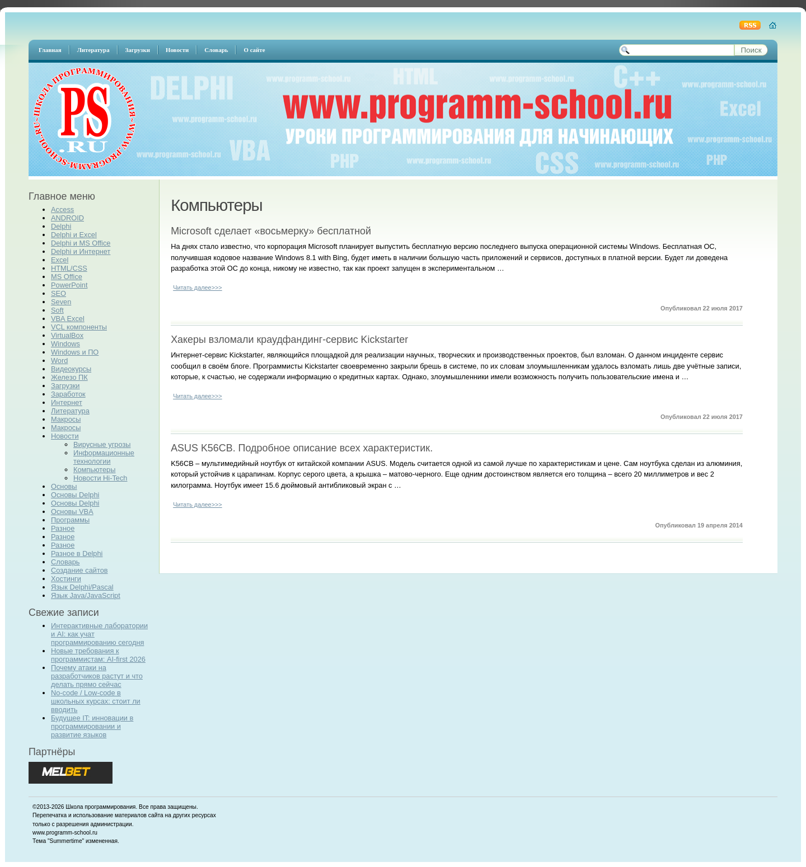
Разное (62, 528)
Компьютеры (94, 469)
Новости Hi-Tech (100, 478)
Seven (61, 302)
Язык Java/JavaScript (85, 595)
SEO (58, 293)
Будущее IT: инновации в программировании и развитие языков (92, 726)
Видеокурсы (71, 369)
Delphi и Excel (74, 234)
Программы (70, 520)
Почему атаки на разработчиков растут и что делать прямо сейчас (97, 676)
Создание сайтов (79, 570)
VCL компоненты (79, 327)
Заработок (68, 394)
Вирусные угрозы (101, 444)
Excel (59, 260)
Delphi (61, 226)
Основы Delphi (75, 495)
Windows (65, 344)
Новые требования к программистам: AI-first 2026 (98, 655)
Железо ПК (69, 377)
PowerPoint (69, 285)
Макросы (66, 419)
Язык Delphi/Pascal (82, 587)
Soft (57, 310)
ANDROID (67, 218)
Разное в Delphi (76, 553)
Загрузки (65, 385)
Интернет (66, 402)
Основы (64, 486)
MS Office (66, 276)
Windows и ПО (75, 352)
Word (59, 360)
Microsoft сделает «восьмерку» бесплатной (271, 231)
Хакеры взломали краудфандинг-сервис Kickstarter (289, 339)
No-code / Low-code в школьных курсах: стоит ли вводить (95, 701)
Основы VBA (72, 511)
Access (62, 209)
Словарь (65, 562)
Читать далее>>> (197, 287)
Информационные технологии (103, 457)
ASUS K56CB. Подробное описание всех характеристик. (302, 448)
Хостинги (66, 578)
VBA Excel (68, 318)
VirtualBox (67, 335)
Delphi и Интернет (80, 251)
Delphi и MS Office (80, 243)
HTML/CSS (69, 268)
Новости (65, 436)
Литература (70, 411)
